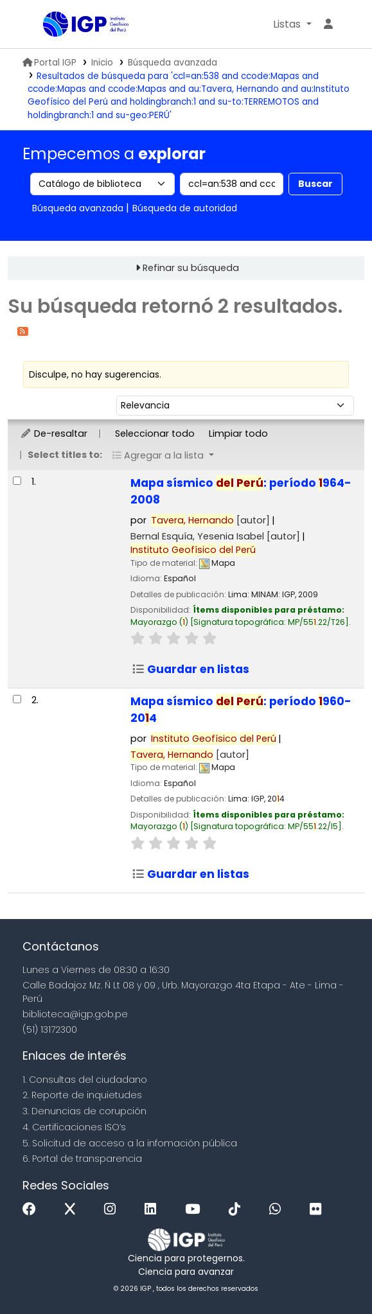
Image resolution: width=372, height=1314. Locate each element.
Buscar (315, 183)
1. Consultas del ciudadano (84, 1079)
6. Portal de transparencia (82, 1158)
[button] (292, 24)
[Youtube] (195, 1209)
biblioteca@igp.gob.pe (75, 1014)
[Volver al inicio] (333, 1274)
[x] (73, 1209)
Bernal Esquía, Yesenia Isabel (215, 536)
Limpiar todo (238, 433)
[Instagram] (113, 1209)
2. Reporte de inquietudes (82, 1095)
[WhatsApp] (278, 1209)
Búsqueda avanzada (172, 63)
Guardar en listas (190, 669)
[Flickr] (319, 1209)
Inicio (102, 63)
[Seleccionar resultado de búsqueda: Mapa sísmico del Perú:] (17, 481)
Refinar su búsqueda (191, 267)
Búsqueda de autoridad (184, 208)
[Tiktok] (238, 1209)
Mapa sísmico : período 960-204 (240, 710)
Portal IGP (49, 63)
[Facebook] (32, 1209)
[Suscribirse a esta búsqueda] (23, 330)
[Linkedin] (154, 1209)
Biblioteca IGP (47, 25)
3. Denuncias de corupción (84, 1111)
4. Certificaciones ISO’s (74, 1127)
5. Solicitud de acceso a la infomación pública (129, 1143)
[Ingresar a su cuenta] (328, 24)
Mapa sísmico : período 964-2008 (240, 491)
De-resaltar (53, 433)
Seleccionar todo (155, 433)
